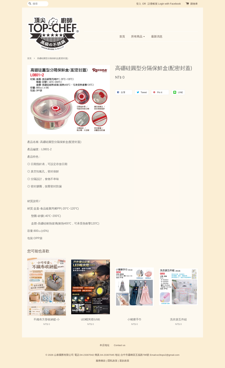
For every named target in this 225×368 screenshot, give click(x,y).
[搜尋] (37, 3)
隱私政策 (112, 360)
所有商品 (138, 36)
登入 (138, 3)
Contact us (119, 345)
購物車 (194, 3)
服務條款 (101, 360)
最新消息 (156, 36)
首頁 (122, 36)
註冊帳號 (153, 3)
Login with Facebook (169, 3)
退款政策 (124, 360)
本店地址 (105, 345)
